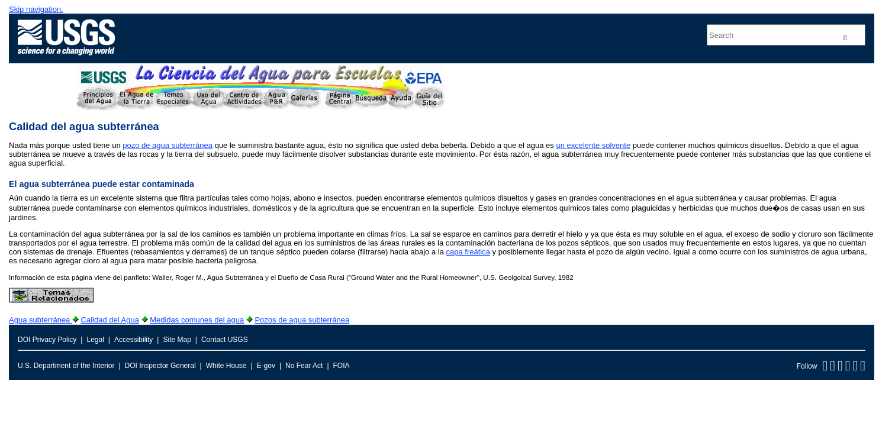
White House (226, 366)
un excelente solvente (593, 145)
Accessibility (133, 339)
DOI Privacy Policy (47, 339)
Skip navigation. (36, 9)
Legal (95, 339)
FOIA (341, 366)
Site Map (177, 339)
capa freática (468, 251)
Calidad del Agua (110, 319)
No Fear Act (304, 366)
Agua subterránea (40, 319)
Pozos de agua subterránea (302, 319)
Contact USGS (224, 339)
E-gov (266, 366)
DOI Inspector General (160, 366)
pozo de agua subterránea (167, 145)
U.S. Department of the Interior (66, 366)
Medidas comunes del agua (197, 319)
